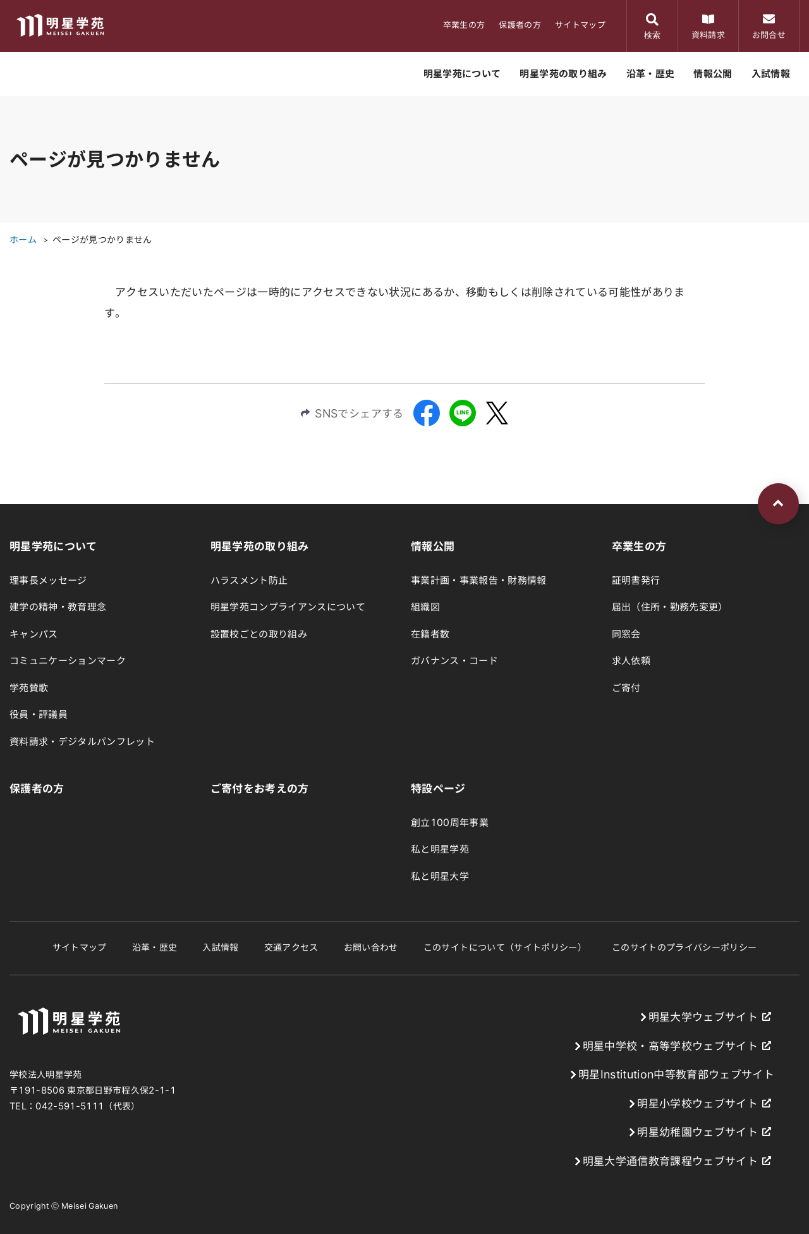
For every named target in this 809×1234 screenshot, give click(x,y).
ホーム (23, 239)
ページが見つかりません (102, 239)
